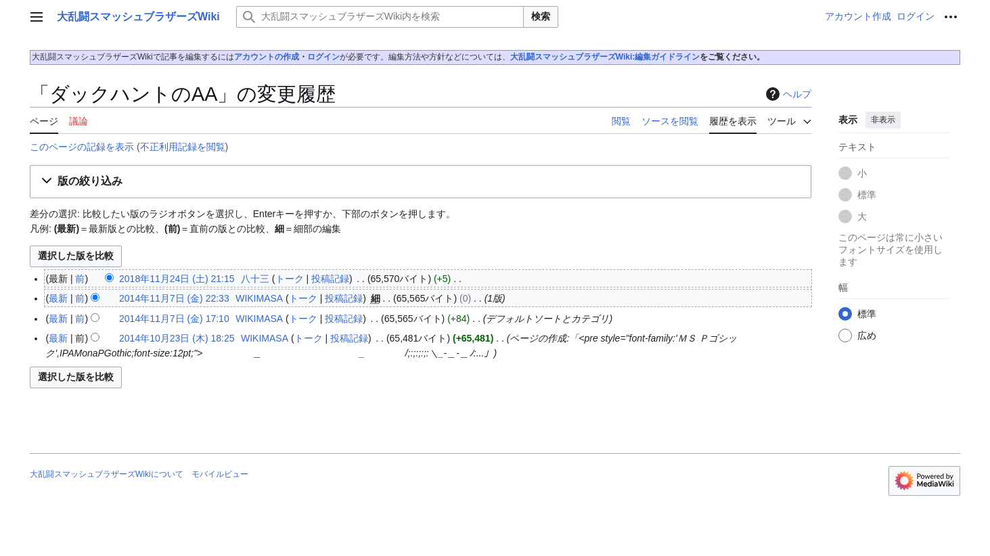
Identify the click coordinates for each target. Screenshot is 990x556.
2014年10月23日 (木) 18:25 (176, 338)
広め (866, 335)
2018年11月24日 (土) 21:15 (176, 278)
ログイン (323, 57)
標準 (866, 194)
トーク (289, 278)
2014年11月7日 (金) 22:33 (174, 298)
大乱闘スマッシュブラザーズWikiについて (106, 474)
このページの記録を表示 (82, 146)
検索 (540, 16)
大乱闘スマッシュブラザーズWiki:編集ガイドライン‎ (605, 57)
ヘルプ (787, 94)
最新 (58, 298)
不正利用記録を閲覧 (182, 146)
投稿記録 (330, 278)
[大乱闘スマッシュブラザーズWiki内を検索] (380, 17)
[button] (420, 181)
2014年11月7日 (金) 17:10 (174, 318)
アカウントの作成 (266, 57)
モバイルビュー (220, 474)
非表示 (883, 119)
